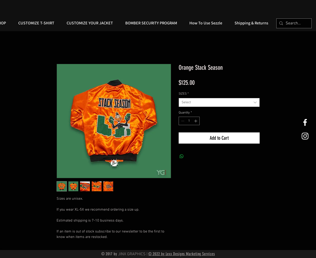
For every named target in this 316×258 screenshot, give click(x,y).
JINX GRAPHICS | (133, 254)
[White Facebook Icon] (305, 122)
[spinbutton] (189, 121)
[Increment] (196, 121)
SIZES (184, 94)
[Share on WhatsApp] (181, 156)
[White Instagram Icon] (305, 136)
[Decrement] (182, 121)
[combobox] (219, 102)
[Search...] (294, 23)
